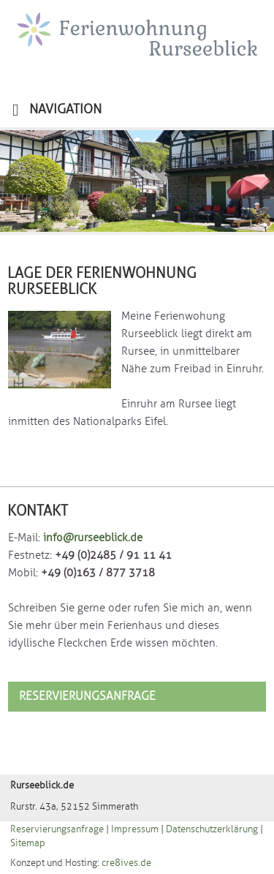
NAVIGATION (57, 110)
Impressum (135, 829)
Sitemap (27, 843)
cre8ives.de (126, 863)
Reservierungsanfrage (87, 696)
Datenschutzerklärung (212, 829)
